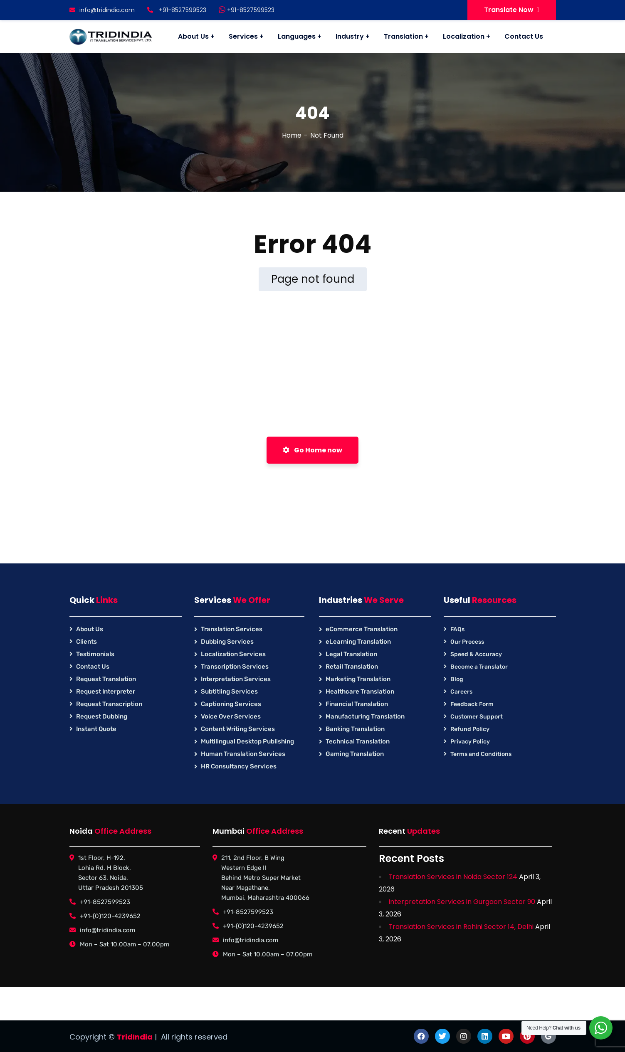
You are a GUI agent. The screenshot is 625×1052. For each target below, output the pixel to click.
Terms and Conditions (480, 754)
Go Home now (312, 450)
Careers (461, 691)
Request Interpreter (105, 691)
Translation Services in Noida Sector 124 (452, 877)
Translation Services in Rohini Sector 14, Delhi (461, 926)
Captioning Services (231, 704)
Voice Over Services (231, 716)
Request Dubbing (101, 716)
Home (291, 135)
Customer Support (476, 716)
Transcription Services (235, 666)
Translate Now (511, 10)
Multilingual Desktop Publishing (247, 741)
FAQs (457, 629)
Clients (86, 641)
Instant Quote (96, 729)
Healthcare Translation (360, 691)
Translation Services (231, 629)
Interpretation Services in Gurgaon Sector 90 (461, 901)
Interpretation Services (236, 679)
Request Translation (106, 679)
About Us (89, 629)
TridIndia (135, 1037)
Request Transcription (109, 704)
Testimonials (95, 654)
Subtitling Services (229, 691)
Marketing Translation (358, 679)
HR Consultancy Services (239, 766)
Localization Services (233, 654)
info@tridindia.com (102, 10)
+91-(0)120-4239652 (110, 916)
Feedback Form (472, 704)
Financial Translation (357, 704)
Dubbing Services (227, 641)
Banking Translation (355, 729)
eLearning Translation (358, 641)
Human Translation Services (243, 754)
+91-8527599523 (246, 10)
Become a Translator (479, 666)
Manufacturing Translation (365, 716)
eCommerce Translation (362, 629)
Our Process (467, 641)
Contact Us (92, 666)
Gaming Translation (355, 754)
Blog (456, 679)
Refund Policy (469, 729)
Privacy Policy (470, 741)
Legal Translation (351, 654)
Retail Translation (352, 666)
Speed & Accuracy (476, 654)
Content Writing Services (238, 729)
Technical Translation (358, 741)
